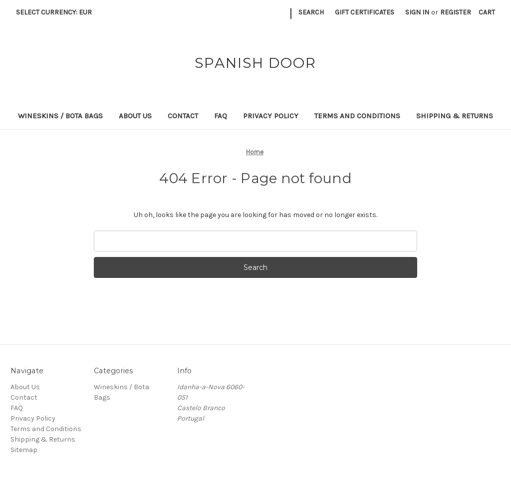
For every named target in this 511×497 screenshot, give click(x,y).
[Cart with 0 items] (487, 12)
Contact (183, 115)
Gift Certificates (364, 12)
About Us (135, 115)
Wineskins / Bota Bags (60, 115)
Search (311, 12)
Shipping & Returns (454, 115)
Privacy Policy (270, 115)
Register (455, 12)
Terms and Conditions (357, 115)
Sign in (417, 12)
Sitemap (23, 450)
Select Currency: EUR (57, 12)
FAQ (220, 115)
